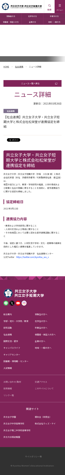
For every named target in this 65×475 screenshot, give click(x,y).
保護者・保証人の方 (11, 22)
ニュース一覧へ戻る (30, 83)
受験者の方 (10, 16)
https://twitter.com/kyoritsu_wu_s (32, 256)
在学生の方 (32, 16)
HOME (6, 66)
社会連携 (19, 66)
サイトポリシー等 (33, 456)
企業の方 (32, 22)
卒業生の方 (54, 16)
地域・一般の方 (54, 22)
